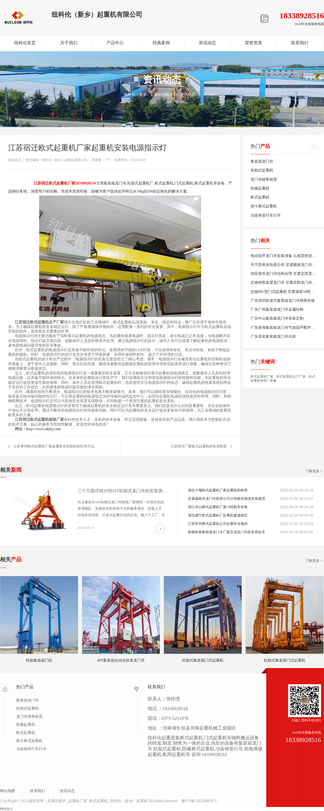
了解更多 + (313, 471)
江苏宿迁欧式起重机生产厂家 (39, 322)
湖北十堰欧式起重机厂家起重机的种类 (218, 490)
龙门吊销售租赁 (264, 179)
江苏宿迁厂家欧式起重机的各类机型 (199, 446)
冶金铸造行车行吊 (266, 215)
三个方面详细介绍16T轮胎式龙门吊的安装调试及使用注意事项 (122, 490)
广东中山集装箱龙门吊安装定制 (277, 318)
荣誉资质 (253, 42)
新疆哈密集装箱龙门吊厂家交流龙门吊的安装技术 (226, 532)
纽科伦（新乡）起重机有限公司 (150, 95)
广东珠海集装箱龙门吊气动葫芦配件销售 (285, 328)
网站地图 (7, 791)
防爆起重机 (260, 188)
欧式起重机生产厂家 (291, 376)
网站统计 (6, 809)
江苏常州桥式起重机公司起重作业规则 (218, 524)
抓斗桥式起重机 (264, 206)
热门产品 (24, 687)
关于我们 (68, 42)
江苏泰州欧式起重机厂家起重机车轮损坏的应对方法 (54, 446)
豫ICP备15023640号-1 (199, 801)
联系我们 (299, 42)
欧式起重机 (260, 197)
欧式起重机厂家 (262, 376)
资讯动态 (207, 42)
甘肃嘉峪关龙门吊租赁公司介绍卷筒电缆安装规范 (226, 499)
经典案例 (161, 42)
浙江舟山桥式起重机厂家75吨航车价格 (218, 507)
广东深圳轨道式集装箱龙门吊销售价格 (283, 301)
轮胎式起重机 (262, 170)
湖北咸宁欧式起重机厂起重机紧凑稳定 (218, 515)
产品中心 (115, 42)
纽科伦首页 (25, 42)
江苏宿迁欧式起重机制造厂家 (39, 420)
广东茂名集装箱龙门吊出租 (273, 336)
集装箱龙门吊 (262, 161)
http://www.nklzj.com (43, 429)
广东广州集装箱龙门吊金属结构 (277, 309)
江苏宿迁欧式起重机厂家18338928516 (65, 183)
